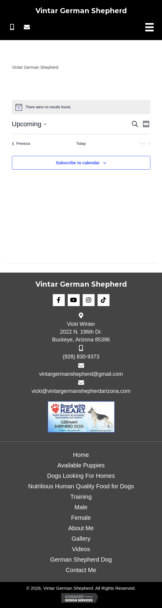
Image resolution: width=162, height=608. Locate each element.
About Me (81, 528)
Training (81, 496)
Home (81, 455)
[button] (12, 27)
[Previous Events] (21, 143)
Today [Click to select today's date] (81, 144)
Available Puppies (81, 465)
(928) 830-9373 (81, 357)
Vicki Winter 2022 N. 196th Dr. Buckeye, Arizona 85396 (81, 332)
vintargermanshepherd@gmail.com (81, 374)
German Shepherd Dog (81, 559)
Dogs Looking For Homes (81, 475)
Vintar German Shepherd (81, 11)
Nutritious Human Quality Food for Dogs (81, 486)
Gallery (81, 538)
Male (81, 507)
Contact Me (81, 570)
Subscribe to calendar (77, 162)
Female (81, 517)
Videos (81, 549)
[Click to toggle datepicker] (29, 124)
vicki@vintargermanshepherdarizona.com (81, 391)
